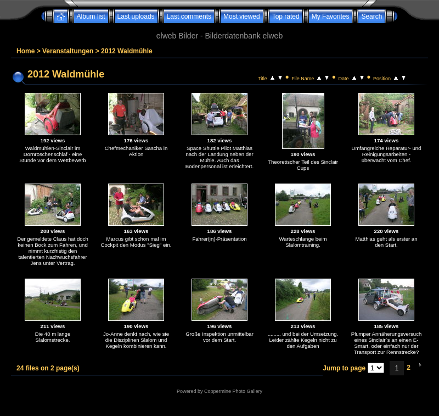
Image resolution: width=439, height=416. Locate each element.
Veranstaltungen (67, 51)
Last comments (189, 16)
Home (25, 51)
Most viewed (241, 16)
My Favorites (331, 16)
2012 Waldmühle (127, 51)
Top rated (286, 16)
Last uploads (136, 16)
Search (371, 16)
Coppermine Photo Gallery (233, 391)
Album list (91, 16)
